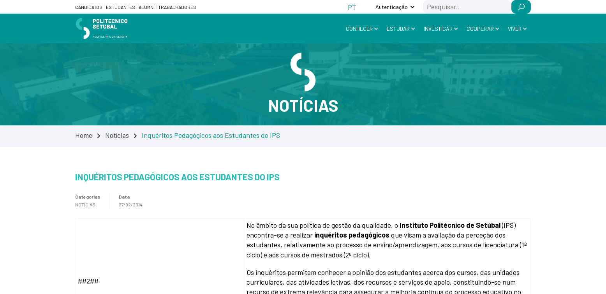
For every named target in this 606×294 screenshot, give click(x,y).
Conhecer (359, 28)
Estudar (398, 28)
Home (83, 135)
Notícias (117, 135)
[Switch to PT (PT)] (352, 7)
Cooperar (480, 28)
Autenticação (391, 7)
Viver (514, 28)
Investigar (438, 28)
